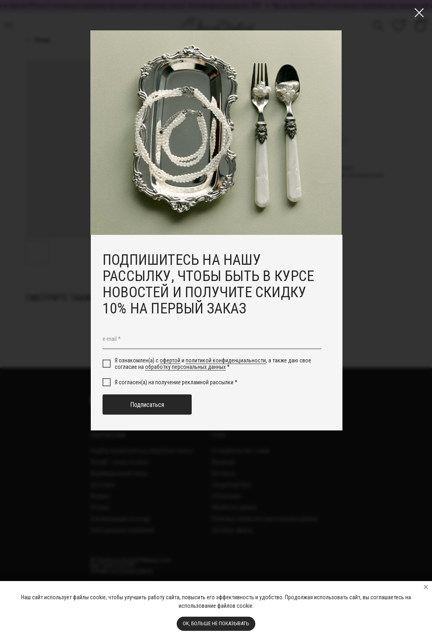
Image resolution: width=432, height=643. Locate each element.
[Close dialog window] (419, 12)
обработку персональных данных (185, 367)
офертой (170, 360)
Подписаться (147, 405)
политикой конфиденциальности (226, 360)
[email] (212, 339)
